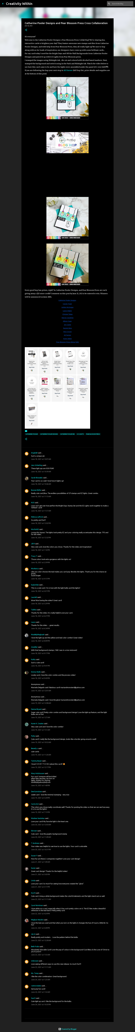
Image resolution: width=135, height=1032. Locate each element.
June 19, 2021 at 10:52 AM (41, 742)
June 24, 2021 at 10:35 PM (41, 1004)
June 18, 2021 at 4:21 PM (40, 591)
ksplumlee (35, 585)
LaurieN (34, 597)
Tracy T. (34, 556)
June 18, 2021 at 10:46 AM (41, 484)
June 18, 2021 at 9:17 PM (40, 653)
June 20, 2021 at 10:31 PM (41, 849)
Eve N (33, 893)
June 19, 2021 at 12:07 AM (41, 691)
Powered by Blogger (67, 1029)
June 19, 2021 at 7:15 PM (40, 812)
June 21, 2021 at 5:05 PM (40, 874)
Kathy (33, 659)
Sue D (33, 998)
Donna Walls (36, 672)
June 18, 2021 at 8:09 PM (40, 641)
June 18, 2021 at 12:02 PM (41, 523)
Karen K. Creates (37, 723)
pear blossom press (93, 434)
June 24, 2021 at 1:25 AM (40, 980)
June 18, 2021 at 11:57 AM (41, 511)
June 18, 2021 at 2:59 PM (40, 562)
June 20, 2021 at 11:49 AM (41, 837)
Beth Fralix (35, 946)
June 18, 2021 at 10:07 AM (41, 459)
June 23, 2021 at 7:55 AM (40, 955)
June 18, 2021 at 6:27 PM (40, 616)
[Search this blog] (122, 3)
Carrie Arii (35, 804)
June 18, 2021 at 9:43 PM (40, 678)
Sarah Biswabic (37, 478)
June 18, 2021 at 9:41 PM (40, 666)
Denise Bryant (36, 709)
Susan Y (34, 856)
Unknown (34, 961)
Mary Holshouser (37, 773)
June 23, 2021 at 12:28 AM (41, 940)
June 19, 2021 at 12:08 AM (41, 703)
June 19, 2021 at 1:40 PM (40, 785)
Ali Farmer (68, 70)
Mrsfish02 (35, 529)
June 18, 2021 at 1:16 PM (40, 550)
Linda (33, 880)
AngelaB (34, 453)
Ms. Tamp (35, 973)
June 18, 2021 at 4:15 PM (40, 579)
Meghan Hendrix (37, 920)
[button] (26, 30)
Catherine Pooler (32, 434)
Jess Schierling (36, 465)
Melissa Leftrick (37, 517)
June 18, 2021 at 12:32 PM (41, 538)
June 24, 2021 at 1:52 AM (40, 992)
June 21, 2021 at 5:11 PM (40, 887)
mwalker (34, 647)
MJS (32, 503)
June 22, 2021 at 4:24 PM (40, 914)
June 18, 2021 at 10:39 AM (41, 472)
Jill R (33, 544)
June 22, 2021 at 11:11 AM (41, 899)
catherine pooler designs (49, 434)
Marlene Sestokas (38, 818)
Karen (33, 868)
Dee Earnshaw (36, 791)
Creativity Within (19, 3)
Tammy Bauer (36, 761)
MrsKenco (35, 569)
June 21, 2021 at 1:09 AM (40, 862)
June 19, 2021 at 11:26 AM (41, 755)
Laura (33, 622)
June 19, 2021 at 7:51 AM (40, 730)
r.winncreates (36, 986)
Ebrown (34, 831)
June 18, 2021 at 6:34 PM (40, 628)
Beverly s (34, 748)
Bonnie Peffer (36, 490)
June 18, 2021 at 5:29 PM (40, 604)
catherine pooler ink (67, 434)
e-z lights (80, 434)
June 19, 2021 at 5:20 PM (40, 798)
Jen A (33, 934)
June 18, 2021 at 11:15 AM (41, 496)
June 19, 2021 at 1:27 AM (40, 717)
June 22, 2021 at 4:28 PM (40, 928)
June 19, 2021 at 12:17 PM (41, 767)
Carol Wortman (37, 905)
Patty (33, 736)
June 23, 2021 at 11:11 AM (41, 967)
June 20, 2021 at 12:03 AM (41, 825)
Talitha (33, 610)
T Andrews (35, 843)
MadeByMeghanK (38, 634)
